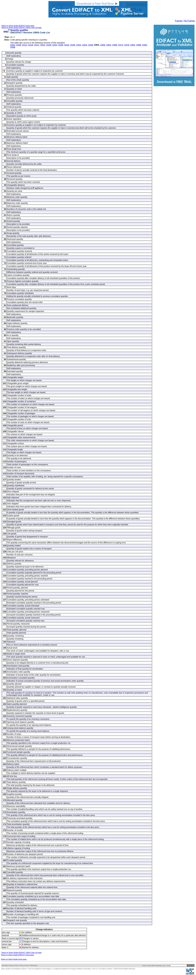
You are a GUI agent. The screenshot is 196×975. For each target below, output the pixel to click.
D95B (102, 45)
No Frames (189, 21)
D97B (126, 45)
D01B (30, 45)
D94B (90, 45)
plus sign (6, 932)
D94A (84, 45)
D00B (18, 45)
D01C (36, 45)
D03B (60, 45)
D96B (114, 45)
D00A (12, 45)
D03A (54, 45)
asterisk (5, 935)
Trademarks (33, 965)
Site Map (5, 965)
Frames (178, 21)
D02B (48, 45)
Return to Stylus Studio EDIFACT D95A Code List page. (21, 28)
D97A (120, 45)
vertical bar (7, 941)
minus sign (7, 944)
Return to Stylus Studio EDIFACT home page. (18, 26)
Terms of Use (23, 965)
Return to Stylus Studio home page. (14, 959)
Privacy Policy (13, 965)
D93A (78, 45)
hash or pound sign (10, 938)
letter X (5, 947)
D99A (144, 45)
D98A (132, 45)
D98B (138, 45)
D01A (24, 45)
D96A (108, 45)
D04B (72, 45)
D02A (42, 45)
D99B (12, 47)
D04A (66, 45)
